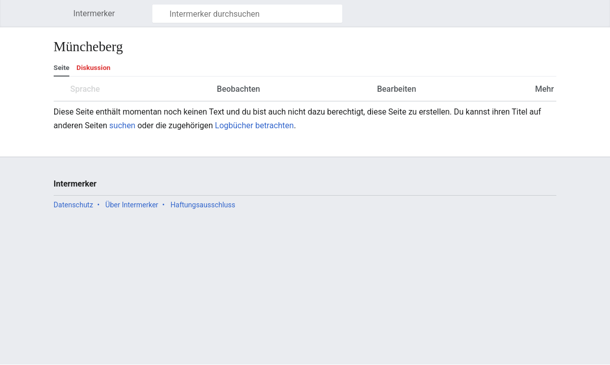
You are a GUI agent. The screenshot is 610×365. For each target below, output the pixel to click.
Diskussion (93, 67)
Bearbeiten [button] (396, 89)
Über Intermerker (131, 205)
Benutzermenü (554, 18)
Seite (61, 67)
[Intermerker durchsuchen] (247, 14)
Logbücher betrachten (254, 125)
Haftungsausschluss (203, 205)
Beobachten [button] (238, 89)
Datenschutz (73, 205)
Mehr (543, 89)
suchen (122, 125)
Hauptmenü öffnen (62, 18)
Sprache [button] (85, 89)
